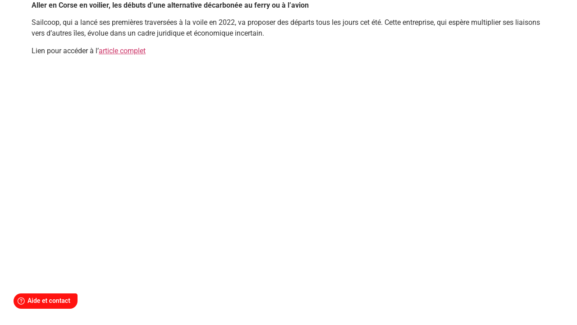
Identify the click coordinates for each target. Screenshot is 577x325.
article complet (122, 50)
